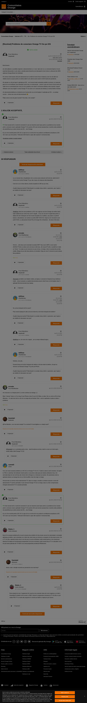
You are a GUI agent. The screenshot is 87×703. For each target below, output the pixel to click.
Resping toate (64, 696)
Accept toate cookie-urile (65, 700)
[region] (43, 696)
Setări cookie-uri (65, 692)
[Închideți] (84, 696)
